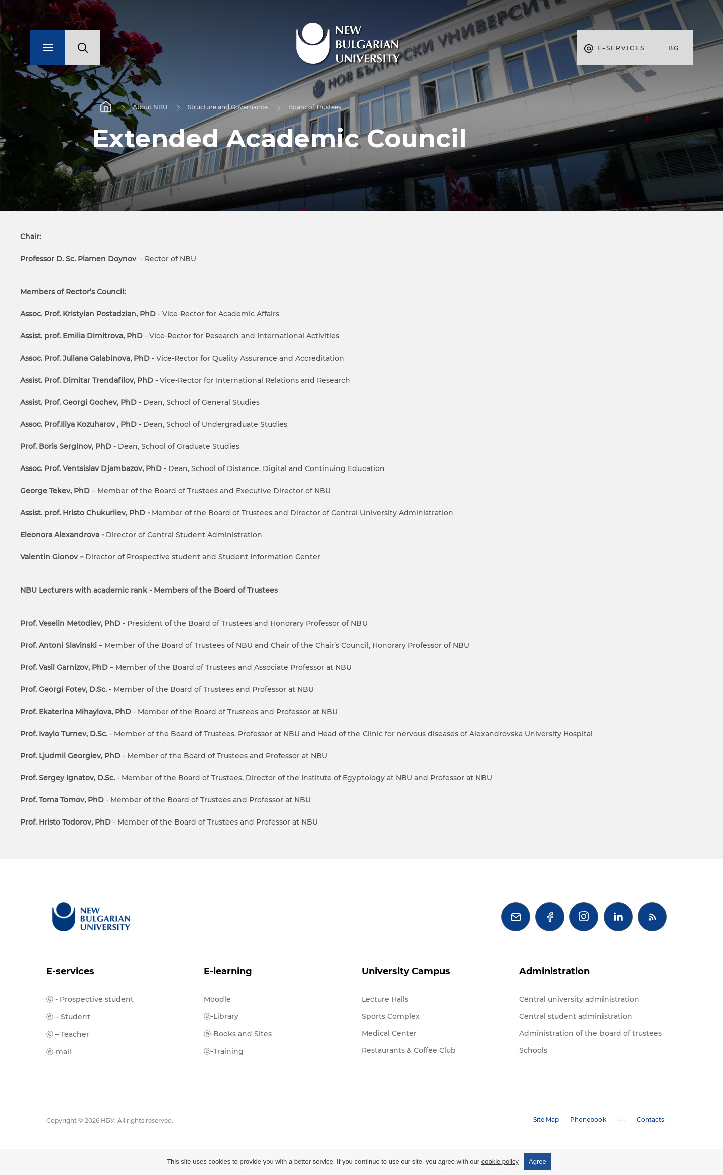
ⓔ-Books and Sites (238, 1033)
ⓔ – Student (68, 1016)
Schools (533, 1050)
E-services (70, 971)
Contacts (650, 1119)
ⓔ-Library (221, 1016)
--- (621, 1119)
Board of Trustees (314, 107)
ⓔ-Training (224, 1051)
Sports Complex (391, 1016)
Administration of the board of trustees (590, 1033)
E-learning (228, 971)
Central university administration (579, 999)
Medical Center (389, 1033)
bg (673, 48)
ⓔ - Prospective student (90, 999)
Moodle (217, 999)
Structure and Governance (228, 107)
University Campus (406, 971)
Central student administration (575, 1016)
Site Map (546, 1119)
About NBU (150, 107)
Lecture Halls (385, 999)
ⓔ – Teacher (67, 1034)
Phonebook (588, 1119)
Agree (537, 1161)
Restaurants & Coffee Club (409, 1050)
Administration (554, 971)
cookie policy (500, 1161)
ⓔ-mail (58, 1051)
